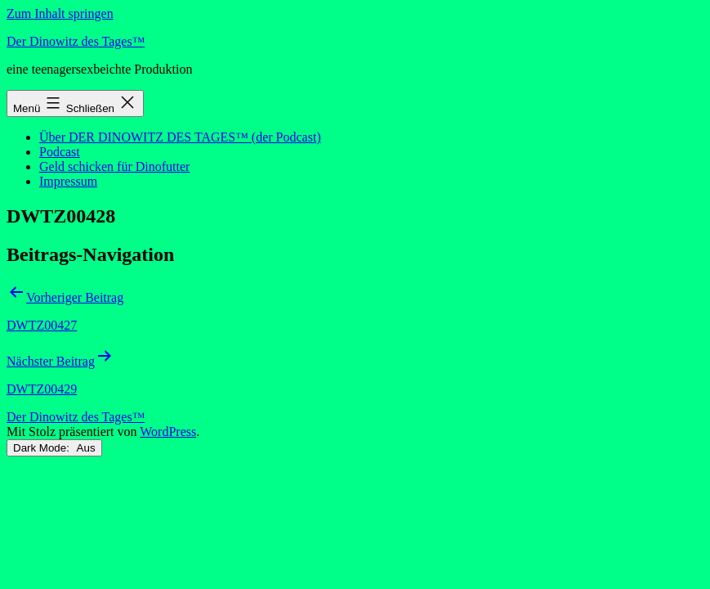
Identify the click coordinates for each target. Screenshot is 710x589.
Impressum (68, 181)
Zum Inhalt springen (60, 13)
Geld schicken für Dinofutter (114, 166)
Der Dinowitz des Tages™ (76, 41)
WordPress (168, 431)
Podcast (59, 152)
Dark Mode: (54, 448)
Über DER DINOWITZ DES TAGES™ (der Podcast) (180, 137)
